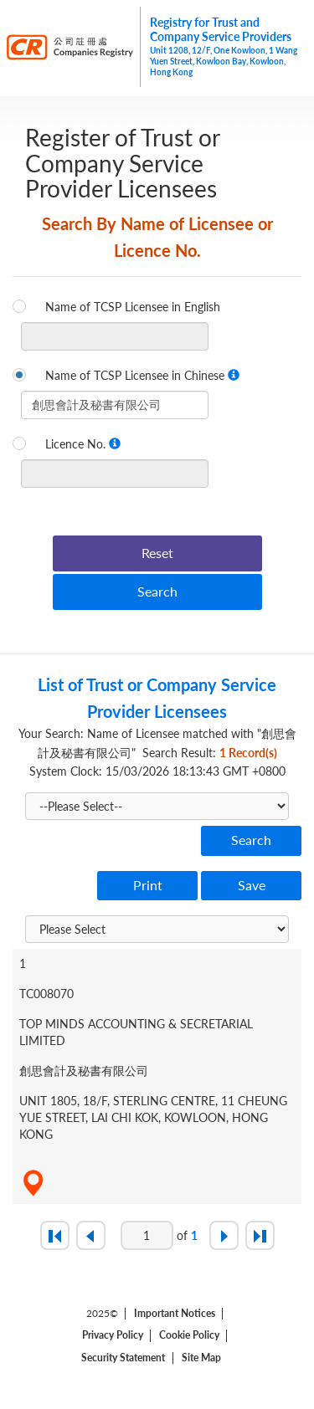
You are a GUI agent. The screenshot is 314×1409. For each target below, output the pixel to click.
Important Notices (174, 1313)
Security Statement (123, 1358)
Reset (157, 553)
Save (251, 885)
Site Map (201, 1358)
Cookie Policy (189, 1335)
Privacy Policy (112, 1335)
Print (147, 885)
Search (157, 591)
